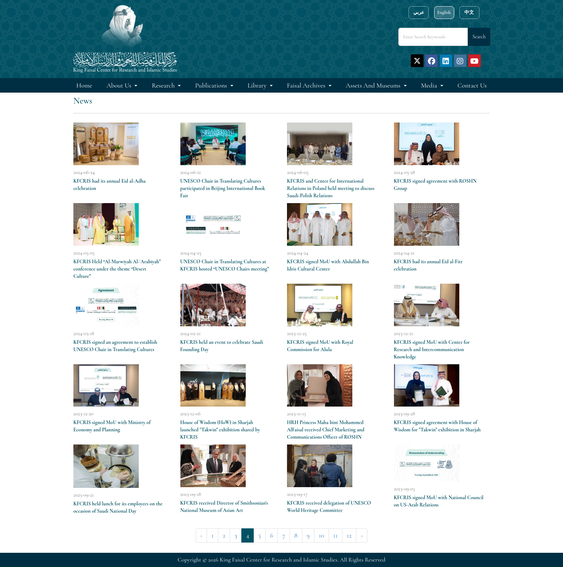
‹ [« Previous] (201, 535)
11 (335, 535)
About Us (120, 85)
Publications (212, 85)
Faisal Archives (307, 85)
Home (84, 85)
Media (429, 85)
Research (164, 85)
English (444, 12)
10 (321, 535)
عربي (418, 12)
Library (258, 85)
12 (349, 535)
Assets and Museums (374, 85)
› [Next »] (362, 535)
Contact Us (472, 85)
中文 (469, 12)
